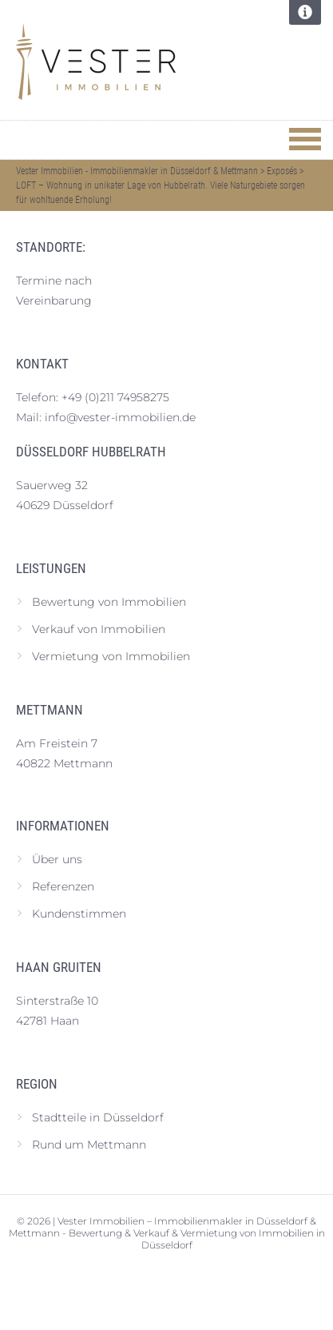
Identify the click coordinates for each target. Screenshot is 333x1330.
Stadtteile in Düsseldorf (98, 1117)
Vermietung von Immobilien (111, 656)
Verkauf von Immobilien (98, 629)
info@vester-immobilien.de (120, 417)
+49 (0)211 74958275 (115, 397)
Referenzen (63, 886)
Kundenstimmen (79, 913)
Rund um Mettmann (89, 1144)
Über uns (57, 859)
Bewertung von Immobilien (109, 602)
